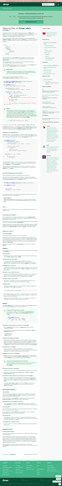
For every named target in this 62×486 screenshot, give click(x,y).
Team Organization (6, 469)
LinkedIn (38, 472)
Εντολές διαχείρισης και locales (50, 47)
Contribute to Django (19, 467)
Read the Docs (47, 119)
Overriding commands (48, 50)
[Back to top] (60, 484)
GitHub (38, 465)
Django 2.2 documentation (48, 79)
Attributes (47, 54)
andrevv (49, 481)
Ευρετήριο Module (50, 95)
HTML (54, 118)
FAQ (43, 89)
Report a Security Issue (19, 470)
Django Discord (28, 467)
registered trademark (30, 483)
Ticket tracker (45, 110)
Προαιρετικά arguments (49, 45)
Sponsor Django (50, 465)
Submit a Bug (18, 469)
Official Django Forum (46, 106)
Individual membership (19, 472)
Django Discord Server (46, 102)
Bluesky (38, 470)
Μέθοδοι (47, 56)
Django (6, 4)
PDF (56, 118)
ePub (58, 118)
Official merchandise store (51, 469)
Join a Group (18, 465)
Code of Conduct (5, 472)
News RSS (38, 474)
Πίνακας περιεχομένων (47, 70)
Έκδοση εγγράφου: (56, 481)
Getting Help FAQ (29, 465)
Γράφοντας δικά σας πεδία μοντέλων (31, 454)
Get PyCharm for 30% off (31, 21)
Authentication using (9, 454)
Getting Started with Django (7, 467)
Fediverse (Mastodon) (40, 469)
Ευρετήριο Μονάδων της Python (49, 73)
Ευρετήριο (44, 95)
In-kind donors (24, 480)
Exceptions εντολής (49, 59)
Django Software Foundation (7, 470)
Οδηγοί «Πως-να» (48, 81)
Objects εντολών (47, 52)
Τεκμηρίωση (7, 8)
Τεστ (45, 49)
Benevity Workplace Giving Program (53, 470)
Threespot (42, 481)
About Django (5, 465)
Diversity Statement (6, 474)
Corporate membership (51, 467)
